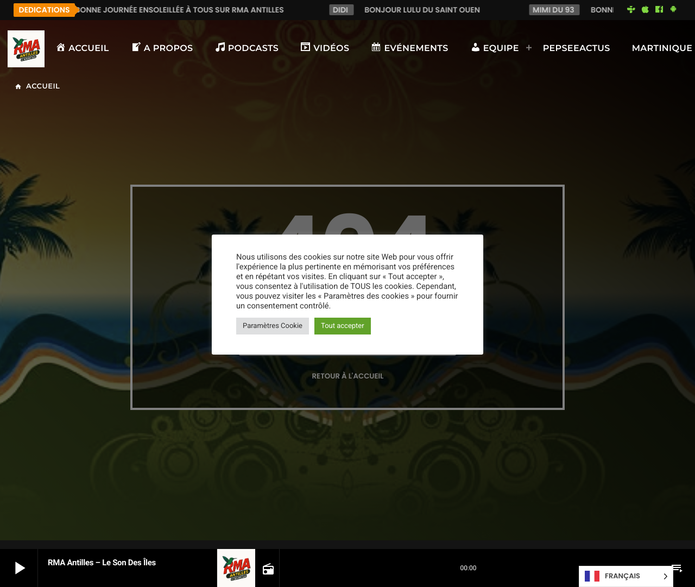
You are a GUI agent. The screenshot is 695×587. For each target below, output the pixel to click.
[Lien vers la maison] (26, 48)
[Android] (673, 10)
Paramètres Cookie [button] (272, 326)
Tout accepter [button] (342, 326)
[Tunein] (631, 10)
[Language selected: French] (626, 576)
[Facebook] (659, 10)
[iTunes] (645, 10)
